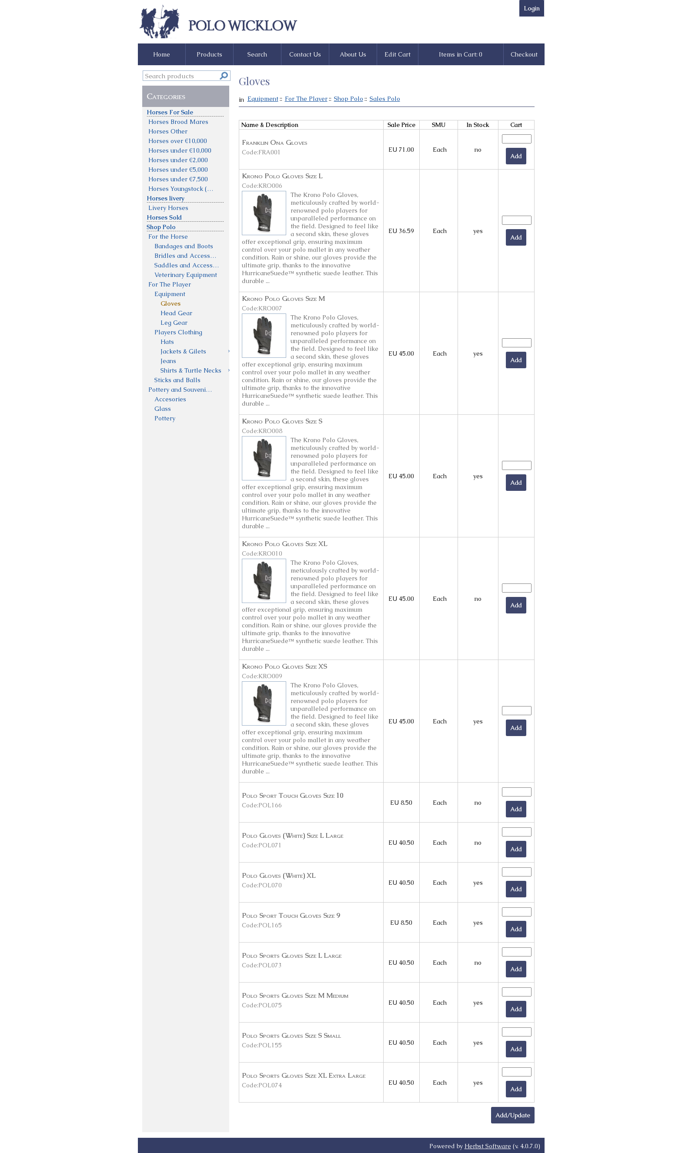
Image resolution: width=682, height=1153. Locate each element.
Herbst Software (488, 1146)
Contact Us (305, 54)
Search (257, 54)
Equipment (262, 99)
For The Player (306, 99)
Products (209, 54)
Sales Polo (385, 99)
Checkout (524, 54)
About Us (353, 54)
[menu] (186, 265)
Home (161, 54)
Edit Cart (397, 54)
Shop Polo (348, 99)
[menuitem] (186, 112)
